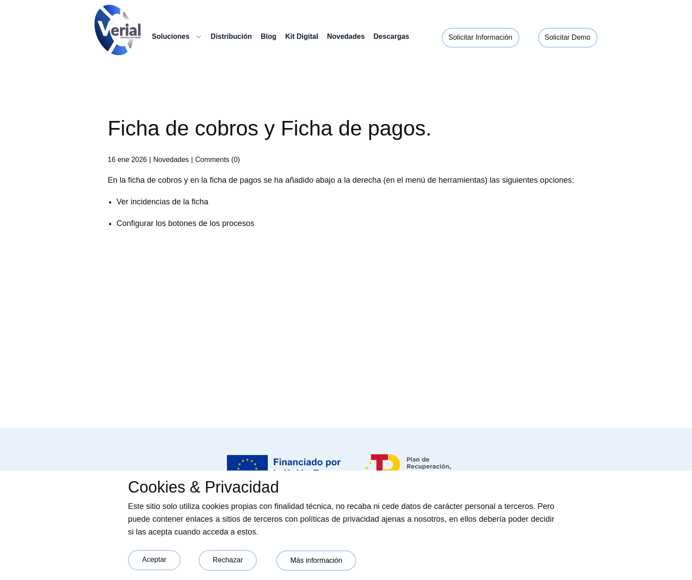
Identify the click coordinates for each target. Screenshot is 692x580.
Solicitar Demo (567, 37)
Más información (316, 560)
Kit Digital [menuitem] (301, 36)
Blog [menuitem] (269, 36)
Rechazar (228, 560)
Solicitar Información (480, 37)
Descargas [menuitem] (391, 36)
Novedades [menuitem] (346, 36)
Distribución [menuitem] (231, 36)
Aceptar (154, 559)
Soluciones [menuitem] (170, 36)
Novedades (171, 159)
